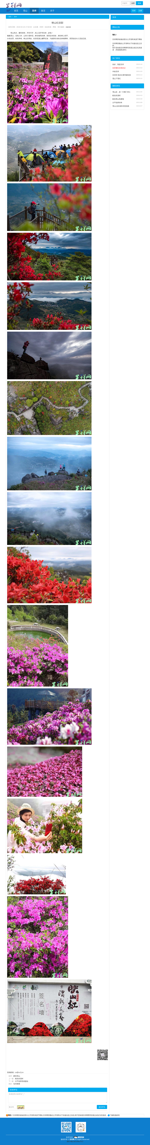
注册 (140, 11)
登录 (133, 11)
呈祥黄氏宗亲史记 (119, 68)
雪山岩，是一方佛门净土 (121, 92)
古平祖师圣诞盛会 (21, 1081)
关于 (52, 11)
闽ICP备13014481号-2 (75, 1141)
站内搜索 (16, 1084)
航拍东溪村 (19, 1079)
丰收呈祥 (115, 71)
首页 (16, 11)
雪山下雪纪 (116, 78)
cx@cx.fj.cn (19, 1072)
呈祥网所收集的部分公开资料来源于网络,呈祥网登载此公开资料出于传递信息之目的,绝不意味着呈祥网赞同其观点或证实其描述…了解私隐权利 (63, 1115)
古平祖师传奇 (117, 102)
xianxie (68, 27)
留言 (43, 11)
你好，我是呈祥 (118, 64)
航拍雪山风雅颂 (118, 99)
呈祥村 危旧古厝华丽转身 (121, 75)
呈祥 (34, 11)
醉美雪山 (16, 1076)
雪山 (25, 11)
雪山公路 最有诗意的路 (120, 106)
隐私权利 (122, 50)
